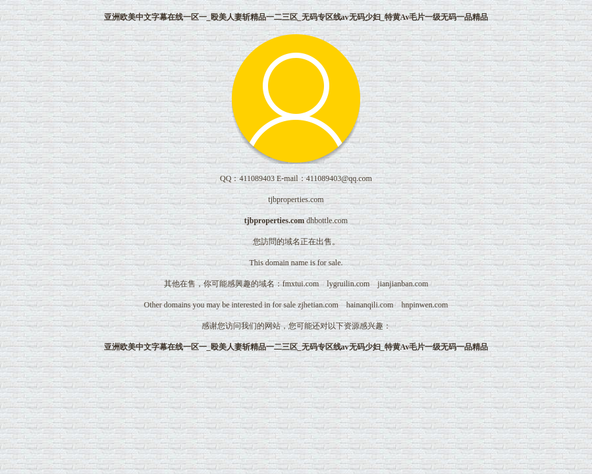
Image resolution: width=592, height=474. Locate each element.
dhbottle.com (327, 220)
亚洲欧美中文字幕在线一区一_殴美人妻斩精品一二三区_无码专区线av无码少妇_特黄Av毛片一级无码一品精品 (296, 17)
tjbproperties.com (274, 220)
